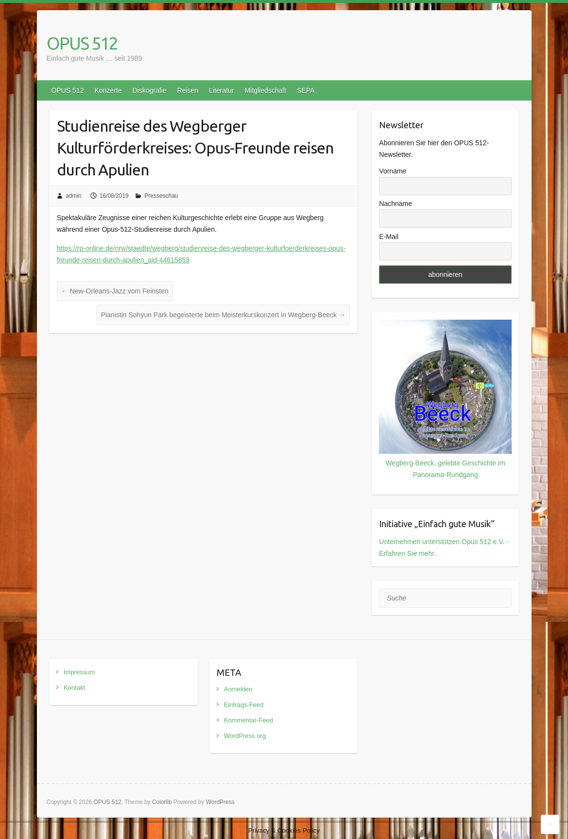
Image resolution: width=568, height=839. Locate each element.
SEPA (305, 90)
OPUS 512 (82, 43)
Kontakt (74, 687)
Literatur (221, 90)
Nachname (395, 203)
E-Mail (388, 236)
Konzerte (107, 90)
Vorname (392, 171)
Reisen (188, 90)
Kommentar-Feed (248, 720)
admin (74, 195)
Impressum (79, 672)
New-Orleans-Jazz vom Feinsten (115, 291)
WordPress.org (245, 735)
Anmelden (238, 689)
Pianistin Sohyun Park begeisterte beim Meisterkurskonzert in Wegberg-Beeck (223, 315)
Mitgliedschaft (265, 90)
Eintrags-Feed (244, 704)
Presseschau (161, 195)
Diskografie (149, 90)
